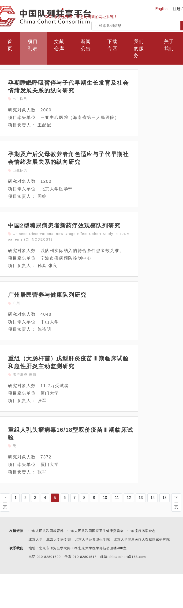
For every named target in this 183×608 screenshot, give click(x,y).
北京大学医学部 (58, 539)
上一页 (5, 502)
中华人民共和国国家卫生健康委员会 (95, 531)
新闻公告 (86, 45)
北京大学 (36, 539)
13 (141, 498)
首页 (10, 45)
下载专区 (112, 45)
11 (117, 498)
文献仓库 (59, 45)
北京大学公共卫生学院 (92, 539)
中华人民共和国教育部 (46, 531)
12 (129, 498)
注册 (176, 9)
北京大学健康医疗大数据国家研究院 (142, 539)
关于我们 (169, 45)
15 (164, 498)
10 (105, 498)
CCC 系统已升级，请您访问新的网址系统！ (81, 17)
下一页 (176, 502)
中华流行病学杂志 (141, 531)
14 (152, 498)
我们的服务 (139, 48)
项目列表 (33, 45)
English (161, 9)
